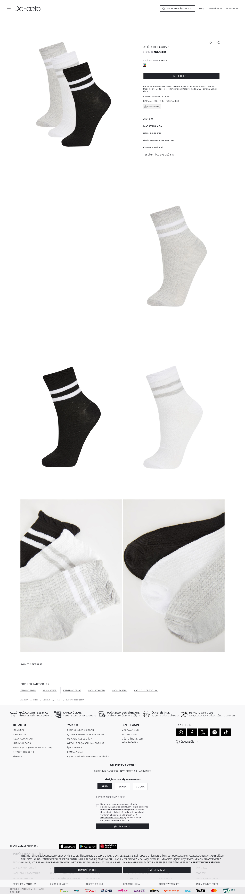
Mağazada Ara (152, 126)
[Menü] (9, 8)
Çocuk (140, 786)
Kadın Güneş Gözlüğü (146, 690)
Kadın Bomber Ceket (206, 884)
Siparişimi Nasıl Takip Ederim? (85, 734)
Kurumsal (18, 730)
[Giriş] (202, 8)
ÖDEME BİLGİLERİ (153, 147)
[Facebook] (192, 732)
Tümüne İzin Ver (157, 870)
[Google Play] (88, 846)
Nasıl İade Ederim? (79, 738)
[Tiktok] (226, 732)
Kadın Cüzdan (28, 690)
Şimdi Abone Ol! (122, 826)
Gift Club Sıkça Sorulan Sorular (85, 743)
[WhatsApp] (181, 732)
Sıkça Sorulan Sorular (80, 730)
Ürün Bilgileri (152, 133)
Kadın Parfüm (119, 690)
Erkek (122, 786)
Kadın (105, 786)
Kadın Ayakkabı (96, 690)
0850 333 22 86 (130, 742)
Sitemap (17, 756)
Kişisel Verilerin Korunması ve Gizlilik (88, 756)
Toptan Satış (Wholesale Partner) (32, 747)
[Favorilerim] (215, 8)
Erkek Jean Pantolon (25, 884)
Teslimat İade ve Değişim (158, 154)
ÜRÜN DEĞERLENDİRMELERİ (158, 140)
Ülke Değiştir (189, 741)
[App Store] (67, 846)
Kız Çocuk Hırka (131, 884)
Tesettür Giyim (94, 884)
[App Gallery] (108, 846)
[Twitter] (203, 732)
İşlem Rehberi (74, 747)
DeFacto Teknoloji (23, 752)
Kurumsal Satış (22, 743)
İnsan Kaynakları (23, 738)
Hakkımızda (19, 734)
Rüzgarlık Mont (59, 884)
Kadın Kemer (49, 690)
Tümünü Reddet (88, 870)
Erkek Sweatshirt (169, 884)
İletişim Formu (130, 734)
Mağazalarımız (130, 730)
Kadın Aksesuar (72, 690)
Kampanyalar (75, 752)
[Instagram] (214, 732)
